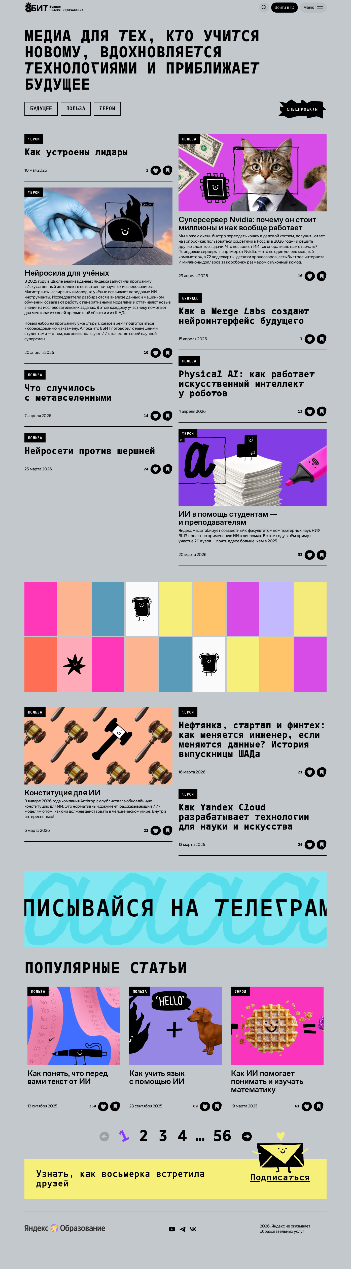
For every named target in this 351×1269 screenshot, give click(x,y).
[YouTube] (172, 1255)
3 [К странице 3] (163, 1159)
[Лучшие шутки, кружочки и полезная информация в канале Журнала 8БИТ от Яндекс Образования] (175, 924)
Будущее (41, 113)
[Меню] (313, 8)
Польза (75, 113)
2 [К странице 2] (143, 1159)
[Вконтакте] (193, 1255)
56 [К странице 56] (222, 1159)
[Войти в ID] (284, 8)
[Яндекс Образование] (54, 7)
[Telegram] (183, 1255)
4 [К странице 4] (182, 1159)
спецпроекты (302, 114)
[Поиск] (264, 8)
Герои (107, 113)
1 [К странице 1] (124, 1158)
